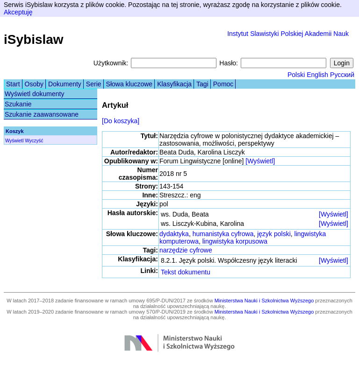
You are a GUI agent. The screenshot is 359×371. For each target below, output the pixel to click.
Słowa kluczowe (129, 84)
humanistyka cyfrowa (223, 234)
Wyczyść (34, 140)
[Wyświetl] (260, 161)
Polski (296, 74)
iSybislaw (34, 39)
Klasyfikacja (174, 84)
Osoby (34, 84)
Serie (93, 84)
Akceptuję (18, 12)
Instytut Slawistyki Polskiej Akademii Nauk (288, 33)
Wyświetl (14, 140)
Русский (342, 74)
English (317, 74)
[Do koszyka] (120, 121)
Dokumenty (64, 84)
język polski (274, 234)
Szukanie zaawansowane (42, 114)
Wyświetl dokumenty (34, 94)
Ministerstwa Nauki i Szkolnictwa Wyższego (264, 300)
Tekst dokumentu (185, 272)
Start (13, 84)
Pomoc (223, 84)
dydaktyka (174, 234)
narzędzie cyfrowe (185, 250)
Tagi (202, 84)
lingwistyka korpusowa (234, 241)
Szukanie (18, 104)
